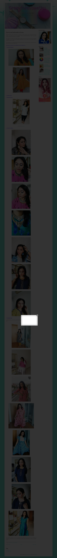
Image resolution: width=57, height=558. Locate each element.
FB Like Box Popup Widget (32, 325)
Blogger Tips (27, 325)
